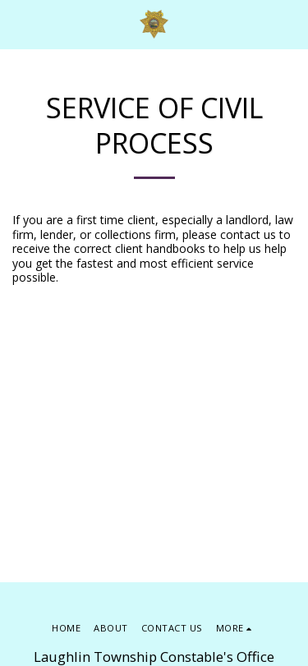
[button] (18, 23)
